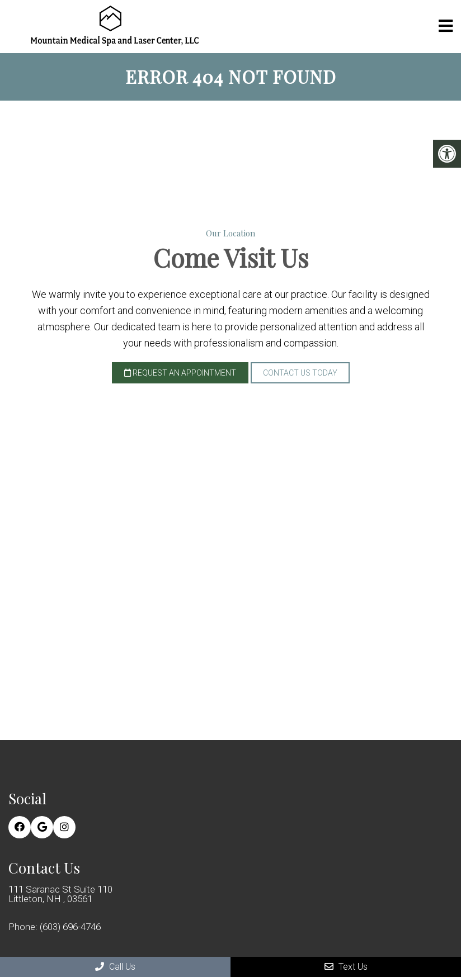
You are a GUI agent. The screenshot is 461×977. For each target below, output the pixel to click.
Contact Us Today (300, 372)
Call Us (115, 966)
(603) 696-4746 (70, 927)
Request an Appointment (180, 372)
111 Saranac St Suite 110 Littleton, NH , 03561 (60, 894)
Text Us (346, 966)
